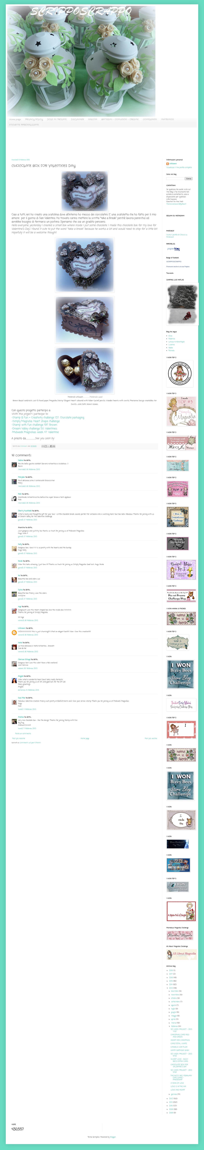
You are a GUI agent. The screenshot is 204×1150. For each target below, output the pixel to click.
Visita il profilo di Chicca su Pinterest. (176, 236)
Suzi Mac (21, 698)
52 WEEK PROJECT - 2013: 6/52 (181, 1055)
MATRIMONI (167, 119)
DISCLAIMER (77, 119)
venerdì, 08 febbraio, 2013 (28, 620)
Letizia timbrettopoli (177, 342)
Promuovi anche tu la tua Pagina (177, 266)
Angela (20, 676)
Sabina (20, 460)
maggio (174, 1016)
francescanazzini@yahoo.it (176, 204)
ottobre (174, 998)
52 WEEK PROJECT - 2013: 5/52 (181, 1071)
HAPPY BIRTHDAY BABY (180, 1050)
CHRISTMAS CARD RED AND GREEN (180, 1036)
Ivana (20, 643)
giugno (174, 1012)
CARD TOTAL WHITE (179, 1043)
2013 (171, 988)
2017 (171, 974)
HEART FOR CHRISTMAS (180, 1040)
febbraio (174, 1026)
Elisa (170, 336)
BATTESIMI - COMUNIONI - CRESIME (120, 119)
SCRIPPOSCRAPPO (173, 261)
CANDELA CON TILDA (179, 1047)
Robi (19, 494)
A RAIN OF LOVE (177, 1083)
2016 (171, 977)
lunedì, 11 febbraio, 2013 (27, 709)
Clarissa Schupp (24, 659)
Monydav (21, 477)
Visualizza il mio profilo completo (179, 167)
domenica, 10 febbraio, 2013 (28, 690)
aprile (173, 1019)
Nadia (171, 348)
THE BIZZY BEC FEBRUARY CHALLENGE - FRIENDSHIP (181, 1077)
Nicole (20, 561)
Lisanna (172, 345)
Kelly (20, 544)
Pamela (171, 350)
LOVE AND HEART (178, 1090)
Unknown (21, 628)
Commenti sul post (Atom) (30, 742)
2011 (171, 1102)
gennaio (174, 1094)
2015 (171, 981)
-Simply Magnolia (36, 421)
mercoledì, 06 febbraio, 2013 (29, 469)
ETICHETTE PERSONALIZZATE (24, 124)
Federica (172, 339)
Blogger (113, 1137)
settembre (175, 1001)
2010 (171, 1105)
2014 (171, 984)
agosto (174, 1005)
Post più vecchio (151, 738)
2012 (171, 1098)
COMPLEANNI (150, 119)
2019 (171, 970)
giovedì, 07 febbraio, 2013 (27, 520)
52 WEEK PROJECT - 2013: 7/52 (181, 1030)
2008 (171, 1113)
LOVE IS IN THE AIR (178, 1086)
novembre (175, 995)
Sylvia (20, 590)
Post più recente (18, 738)
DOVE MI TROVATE (57, 119)
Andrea (21, 717)
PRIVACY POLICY (34, 119)
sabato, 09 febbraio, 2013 (27, 668)
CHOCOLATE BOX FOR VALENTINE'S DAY (179, 1065)
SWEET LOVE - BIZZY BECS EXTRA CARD (179, 1060)
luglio (173, 1009)
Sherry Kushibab (25, 511)
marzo (174, 1023)
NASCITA (92, 119)
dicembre (175, 991)
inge (19, 606)
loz (19, 575)
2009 (171, 1109)
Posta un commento (23, 733)
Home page (15, 119)
